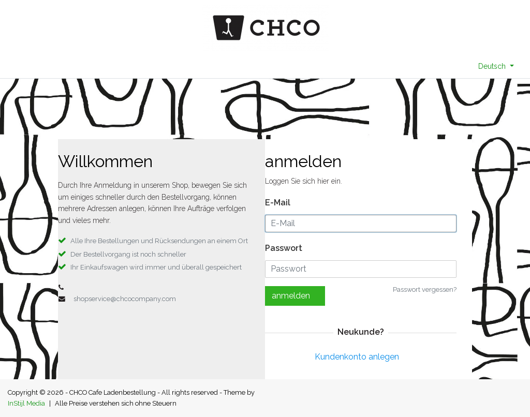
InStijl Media (26, 403)
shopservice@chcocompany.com (124, 299)
